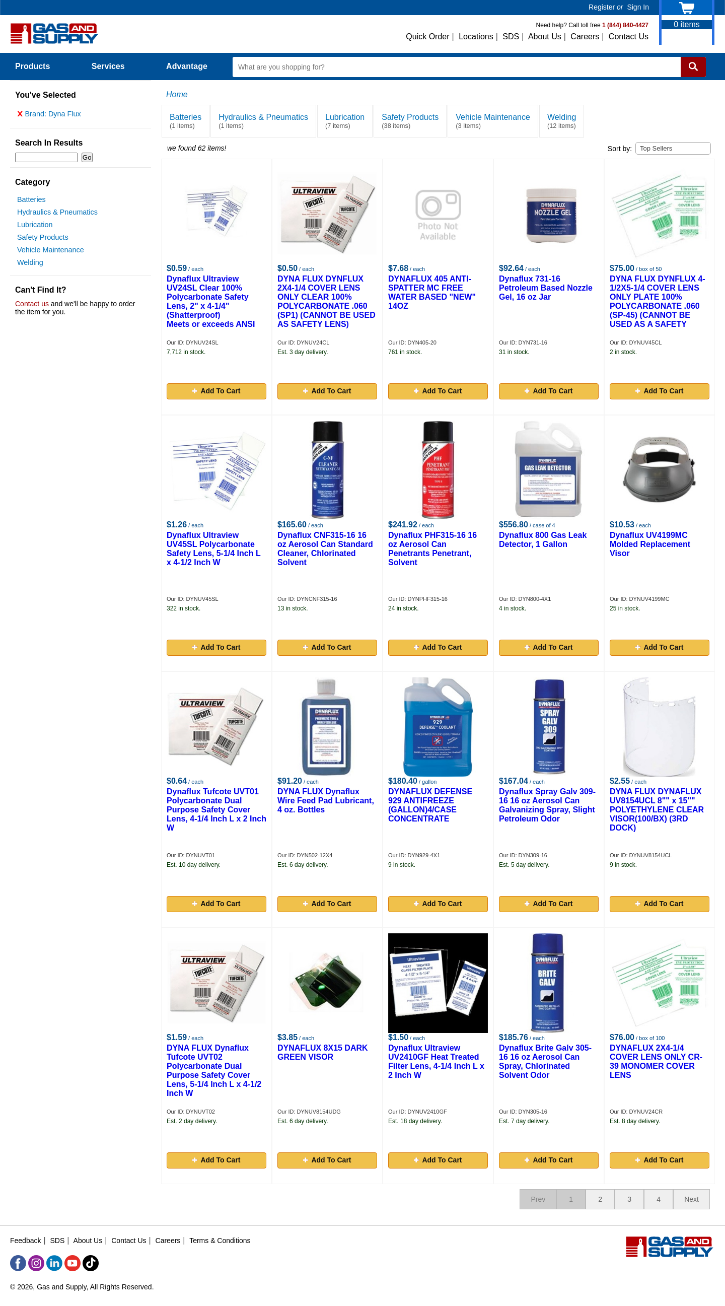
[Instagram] (36, 1263)
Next (691, 1199)
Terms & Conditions (219, 1240)
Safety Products (42, 240)
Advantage (186, 66)
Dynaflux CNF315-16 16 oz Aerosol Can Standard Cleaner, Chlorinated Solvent (325, 549)
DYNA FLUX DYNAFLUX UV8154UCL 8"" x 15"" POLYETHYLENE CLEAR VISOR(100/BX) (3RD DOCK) (657, 809)
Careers (584, 36)
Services (114, 66)
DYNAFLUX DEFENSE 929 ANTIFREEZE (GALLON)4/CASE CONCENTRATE (430, 805)
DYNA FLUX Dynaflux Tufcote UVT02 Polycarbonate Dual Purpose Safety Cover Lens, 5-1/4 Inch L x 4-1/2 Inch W (214, 1070)
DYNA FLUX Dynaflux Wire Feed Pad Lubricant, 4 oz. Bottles (325, 800)
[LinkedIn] (54, 1263)
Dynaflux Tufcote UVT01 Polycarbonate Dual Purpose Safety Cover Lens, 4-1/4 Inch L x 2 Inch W (216, 809)
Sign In (638, 7)
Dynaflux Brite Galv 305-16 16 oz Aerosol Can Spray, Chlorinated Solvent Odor (545, 1061)
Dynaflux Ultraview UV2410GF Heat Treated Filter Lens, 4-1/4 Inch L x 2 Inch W (436, 1061)
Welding (30, 265)
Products (38, 66)
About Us (544, 36)
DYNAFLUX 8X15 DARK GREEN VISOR (322, 1052)
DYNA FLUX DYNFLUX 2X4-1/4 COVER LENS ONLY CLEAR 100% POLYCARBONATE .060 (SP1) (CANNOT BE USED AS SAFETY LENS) (326, 301)
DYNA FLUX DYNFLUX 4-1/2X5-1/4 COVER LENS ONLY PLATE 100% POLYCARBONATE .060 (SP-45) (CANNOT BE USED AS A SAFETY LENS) (657, 305)
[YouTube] (72, 1263)
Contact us (32, 306)
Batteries (31, 202)
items (687, 24)
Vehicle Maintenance (50, 252)
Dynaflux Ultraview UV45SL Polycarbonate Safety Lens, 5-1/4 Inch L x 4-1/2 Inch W (213, 549)
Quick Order (427, 36)
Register (602, 7)
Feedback (25, 1240)
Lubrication (34, 227)
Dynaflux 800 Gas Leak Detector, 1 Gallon (543, 539)
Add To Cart (216, 391)
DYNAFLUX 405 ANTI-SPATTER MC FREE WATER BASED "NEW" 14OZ (432, 292)
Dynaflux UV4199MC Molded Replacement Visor (650, 544)
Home (177, 94)
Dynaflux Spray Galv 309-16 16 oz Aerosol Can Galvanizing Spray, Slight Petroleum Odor (547, 805)
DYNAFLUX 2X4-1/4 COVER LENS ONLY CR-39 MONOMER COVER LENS (656, 1061)
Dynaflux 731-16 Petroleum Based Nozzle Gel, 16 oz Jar (546, 287)
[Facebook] (18, 1263)
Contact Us (628, 36)
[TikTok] (91, 1263)
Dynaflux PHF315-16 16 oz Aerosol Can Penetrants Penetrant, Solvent (432, 549)
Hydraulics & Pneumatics (57, 215)
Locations (476, 36)
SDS (510, 36)
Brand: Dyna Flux (49, 116)
